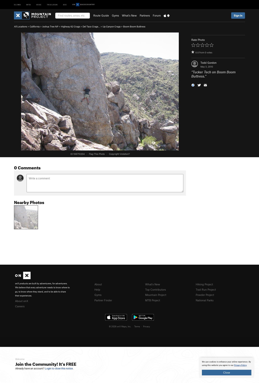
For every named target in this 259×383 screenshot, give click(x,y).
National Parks (205, 300)
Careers (20, 306)
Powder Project (205, 294)
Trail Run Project (206, 289)
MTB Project (152, 300)
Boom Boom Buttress (134, 26)
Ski (65, 4)
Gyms (115, 15)
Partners (145, 15)
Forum (157, 15)
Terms (137, 326)
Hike (38, 4)
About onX (21, 301)
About (98, 284)
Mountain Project (155, 294)
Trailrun (52, 4)
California (35, 26)
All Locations (20, 26)
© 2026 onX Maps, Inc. (120, 326)
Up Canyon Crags (112, 26)
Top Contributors (155, 289)
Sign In (238, 15)
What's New (129, 15)
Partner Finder (103, 300)
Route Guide (101, 15)
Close (226, 372)
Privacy (146, 326)
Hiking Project (204, 284)
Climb (17, 4)
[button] (193, 85)
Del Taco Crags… (91, 26)
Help (97, 289)
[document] (226, 367)
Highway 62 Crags (70, 26)
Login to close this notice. (59, 368)
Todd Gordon (208, 62)
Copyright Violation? (119, 153)
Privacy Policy (240, 365)
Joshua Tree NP (50, 26)
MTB (28, 4)
